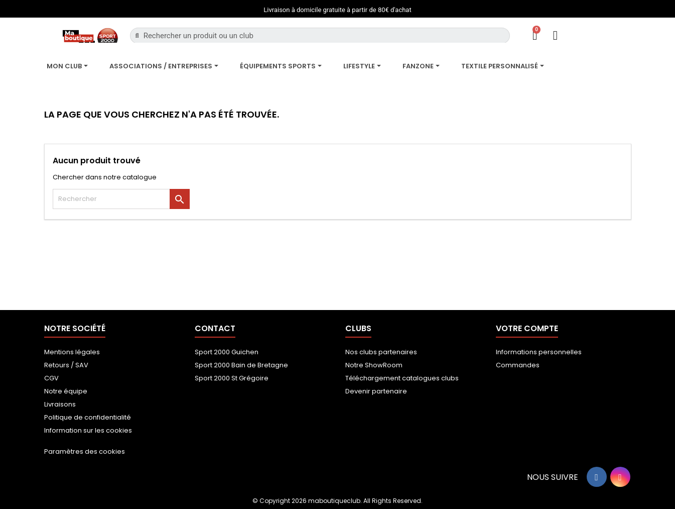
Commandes (517, 365)
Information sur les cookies (88, 430)
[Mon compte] (555, 35)
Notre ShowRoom (373, 365)
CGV (51, 378)
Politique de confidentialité (87, 417)
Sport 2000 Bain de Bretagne (241, 365)
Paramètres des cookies (84, 451)
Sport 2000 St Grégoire (231, 378)
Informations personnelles (539, 352)
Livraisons (60, 404)
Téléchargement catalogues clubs (402, 378)
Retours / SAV (66, 365)
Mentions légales (72, 352)
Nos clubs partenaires (381, 352)
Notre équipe (65, 391)
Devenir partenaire (376, 391)
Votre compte (527, 328)
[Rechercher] (121, 199)
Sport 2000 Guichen (226, 352)
